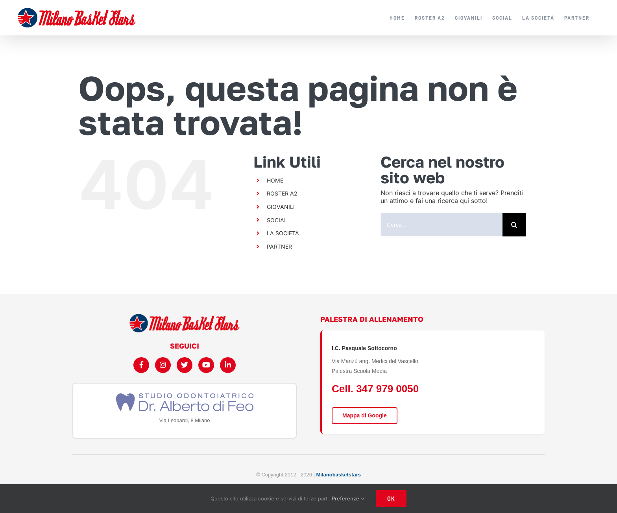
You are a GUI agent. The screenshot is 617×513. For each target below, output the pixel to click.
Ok (391, 498)
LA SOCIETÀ (283, 233)
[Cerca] (514, 224)
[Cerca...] (441, 224)
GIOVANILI (281, 206)
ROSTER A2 (282, 193)
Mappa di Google (364, 415)
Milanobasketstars (338, 475)
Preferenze (348, 498)
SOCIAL (277, 220)
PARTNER (279, 246)
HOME (275, 180)
